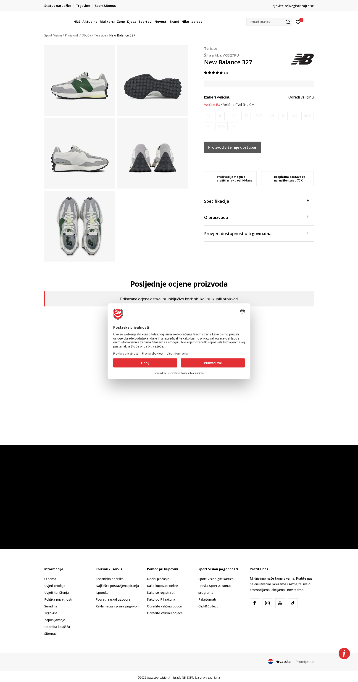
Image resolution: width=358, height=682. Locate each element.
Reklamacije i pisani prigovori (117, 606)
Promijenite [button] (304, 661)
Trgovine (51, 613)
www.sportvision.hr (159, 677)
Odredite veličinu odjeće (165, 613)
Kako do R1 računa (161, 599)
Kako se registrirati (161, 592)
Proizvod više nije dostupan (232, 147)
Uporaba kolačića (57, 627)
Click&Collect (208, 606)
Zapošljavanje (54, 620)
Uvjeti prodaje (54, 585)
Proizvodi (72, 35)
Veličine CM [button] (245, 104)
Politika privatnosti (58, 599)
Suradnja (50, 606)
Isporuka (102, 592)
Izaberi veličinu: (217, 97)
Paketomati (207, 599)
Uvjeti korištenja (56, 592)
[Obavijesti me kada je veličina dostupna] (208, 116)
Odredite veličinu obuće (164, 606)
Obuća (86, 35)
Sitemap (50, 633)
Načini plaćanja (158, 579)
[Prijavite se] (298, 21)
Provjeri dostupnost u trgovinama (256, 233)
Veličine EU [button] (212, 104)
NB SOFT (187, 677)
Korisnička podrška (110, 579)
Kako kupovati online (162, 585)
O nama (50, 579)
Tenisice (100, 35)
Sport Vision (53, 35)
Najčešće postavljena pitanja (117, 585)
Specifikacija (256, 201)
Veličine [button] (228, 104)
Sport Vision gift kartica (216, 579)
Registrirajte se (301, 6)
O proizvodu (256, 217)
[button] (269, 22)
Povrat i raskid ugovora (113, 599)
